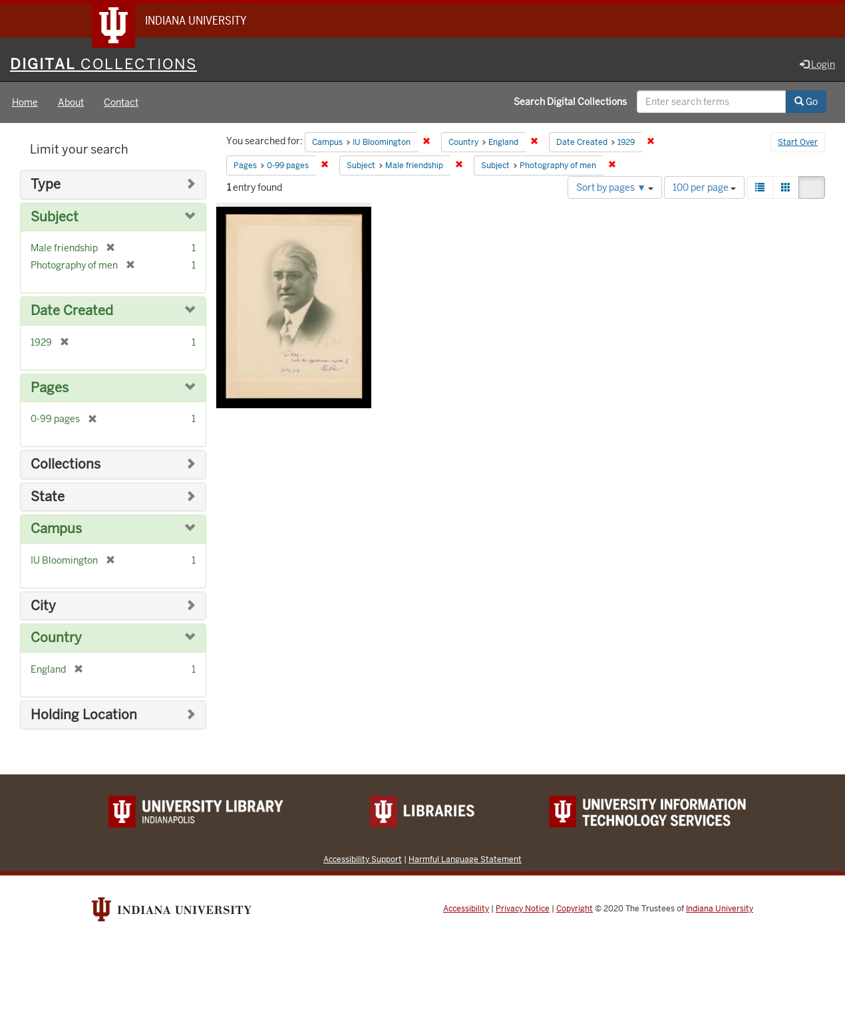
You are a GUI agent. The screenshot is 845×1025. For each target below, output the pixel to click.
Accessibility (466, 908)
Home (25, 102)
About (71, 102)
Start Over (798, 142)
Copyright (574, 908)
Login (817, 64)
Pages (50, 388)
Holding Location (84, 715)
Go (806, 102)
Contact (121, 102)
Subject (55, 217)
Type (46, 184)
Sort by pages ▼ (614, 187)
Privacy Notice (523, 908)
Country (56, 637)
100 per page (704, 187)
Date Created (72, 310)
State (48, 497)
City (43, 606)
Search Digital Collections (570, 102)
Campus (56, 528)
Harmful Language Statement (465, 859)
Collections (65, 464)
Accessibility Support (362, 859)
